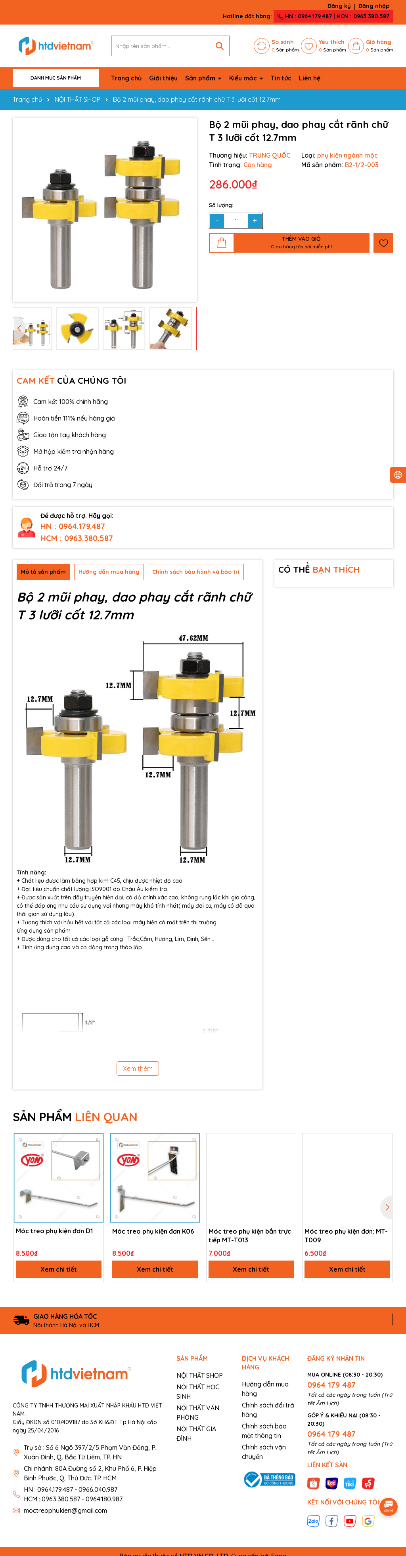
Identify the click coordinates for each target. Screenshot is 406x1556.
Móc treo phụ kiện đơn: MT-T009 (346, 1235)
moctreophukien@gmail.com (65, 1510)
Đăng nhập (373, 6)
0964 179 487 (331, 1385)
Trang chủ (126, 78)
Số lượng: (221, 205)
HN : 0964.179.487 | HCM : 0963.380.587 (333, 16)
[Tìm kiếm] (220, 46)
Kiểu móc (244, 78)
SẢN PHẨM (75, 1116)
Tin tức (281, 78)
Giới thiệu (163, 78)
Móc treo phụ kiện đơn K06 (153, 1231)
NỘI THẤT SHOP (199, 1375)
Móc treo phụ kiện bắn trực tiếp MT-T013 (250, 1235)
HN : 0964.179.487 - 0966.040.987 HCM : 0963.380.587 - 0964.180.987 (73, 1494)
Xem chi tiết (58, 1269)
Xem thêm (138, 1068)
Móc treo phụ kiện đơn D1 (54, 1231)
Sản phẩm (201, 78)
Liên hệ (309, 78)
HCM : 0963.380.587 (76, 538)
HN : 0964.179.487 (72, 526)
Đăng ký (339, 6)
